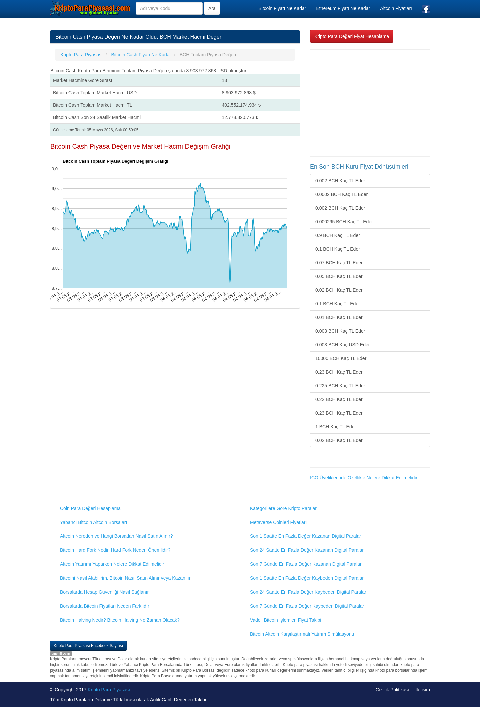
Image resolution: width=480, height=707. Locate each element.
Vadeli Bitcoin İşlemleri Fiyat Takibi (285, 620)
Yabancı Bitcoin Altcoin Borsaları (93, 522)
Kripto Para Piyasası (109, 689)
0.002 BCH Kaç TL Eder (340, 180)
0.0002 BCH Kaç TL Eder (341, 194)
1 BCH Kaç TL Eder (335, 426)
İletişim (422, 689)
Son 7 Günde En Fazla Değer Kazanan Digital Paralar (306, 564)
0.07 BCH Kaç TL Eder (339, 262)
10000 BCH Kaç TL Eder (340, 358)
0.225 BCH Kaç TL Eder (340, 385)
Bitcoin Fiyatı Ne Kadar (282, 8)
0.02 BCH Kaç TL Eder (339, 290)
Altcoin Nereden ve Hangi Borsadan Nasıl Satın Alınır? (116, 536)
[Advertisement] (370, 103)
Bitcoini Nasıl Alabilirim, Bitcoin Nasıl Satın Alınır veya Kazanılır (125, 578)
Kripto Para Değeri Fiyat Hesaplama (351, 36)
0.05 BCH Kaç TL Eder (339, 276)
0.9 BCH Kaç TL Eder (337, 235)
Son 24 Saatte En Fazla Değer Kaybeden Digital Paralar (308, 592)
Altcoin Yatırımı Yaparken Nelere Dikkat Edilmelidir (112, 564)
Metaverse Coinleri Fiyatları (278, 522)
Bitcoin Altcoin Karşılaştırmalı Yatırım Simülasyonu (302, 634)
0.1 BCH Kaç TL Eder (337, 249)
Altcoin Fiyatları (396, 8)
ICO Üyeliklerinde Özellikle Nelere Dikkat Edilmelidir (363, 477)
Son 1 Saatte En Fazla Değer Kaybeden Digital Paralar (307, 578)
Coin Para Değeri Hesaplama (90, 508)
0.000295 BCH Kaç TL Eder (344, 221)
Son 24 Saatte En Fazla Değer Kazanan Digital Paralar (307, 550)
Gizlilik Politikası (392, 689)
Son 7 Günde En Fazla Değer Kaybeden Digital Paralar (307, 606)
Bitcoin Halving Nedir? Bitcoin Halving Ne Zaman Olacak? (120, 620)
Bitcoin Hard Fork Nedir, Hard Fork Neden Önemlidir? (115, 550)
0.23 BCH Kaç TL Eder (339, 372)
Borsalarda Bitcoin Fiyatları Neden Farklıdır (104, 606)
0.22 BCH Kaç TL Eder (339, 399)
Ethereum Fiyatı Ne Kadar (343, 8)
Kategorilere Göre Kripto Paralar (283, 508)
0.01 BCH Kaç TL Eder (339, 317)
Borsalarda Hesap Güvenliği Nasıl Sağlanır (104, 592)
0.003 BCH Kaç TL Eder (340, 331)
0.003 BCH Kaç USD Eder (342, 344)
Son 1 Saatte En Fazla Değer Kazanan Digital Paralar (305, 536)
